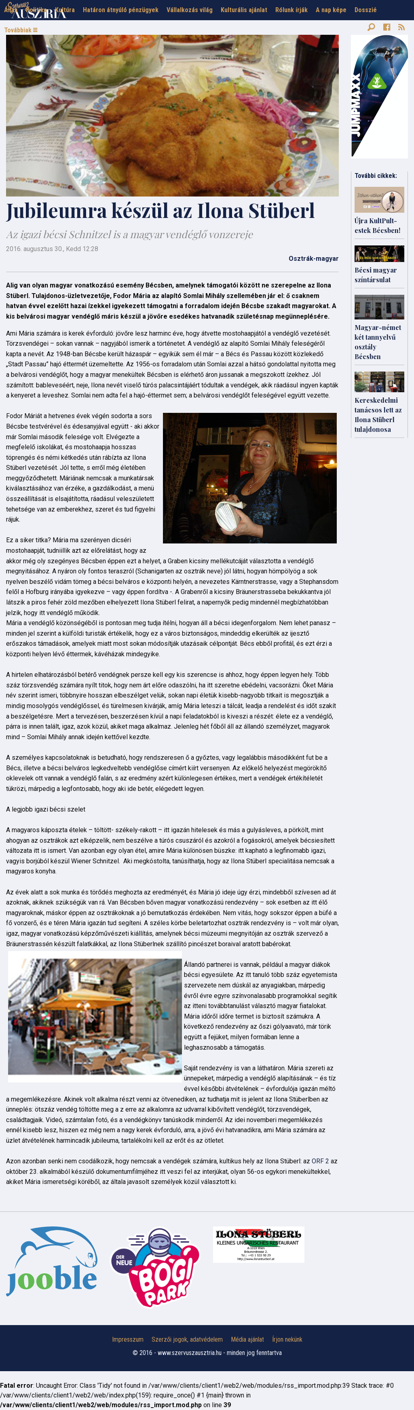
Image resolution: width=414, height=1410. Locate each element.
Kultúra (65, 10)
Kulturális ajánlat (244, 10)
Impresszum (128, 1339)
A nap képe (331, 10)
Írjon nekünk (287, 1339)
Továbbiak (20, 30)
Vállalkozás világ (190, 10)
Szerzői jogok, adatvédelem (187, 1339)
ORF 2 (320, 1161)
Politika (36, 10)
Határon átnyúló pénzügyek (120, 10)
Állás (11, 10)
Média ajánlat (247, 1339)
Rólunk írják (291, 10)
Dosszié (366, 10)
